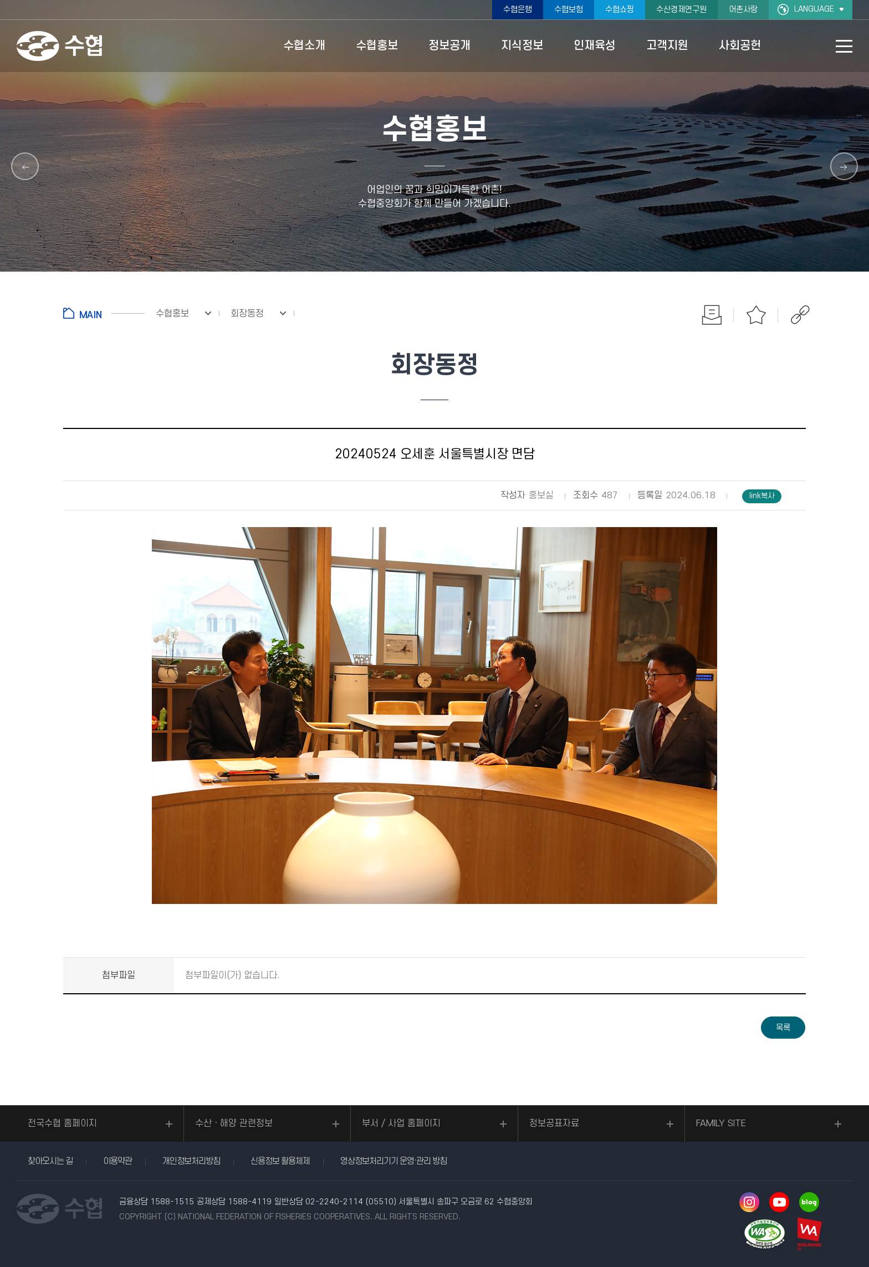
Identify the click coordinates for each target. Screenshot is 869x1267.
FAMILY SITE (721, 1123)
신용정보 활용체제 (280, 1161)
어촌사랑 (743, 9)
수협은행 (517, 9)
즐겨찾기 (756, 314)
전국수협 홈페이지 (62, 1123)
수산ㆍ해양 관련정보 (234, 1123)
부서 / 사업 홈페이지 (401, 1123)
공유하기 (800, 314)
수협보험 (568, 9)
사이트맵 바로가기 (844, 46)
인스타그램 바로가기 (749, 1202)
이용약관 (117, 1161)
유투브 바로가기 (779, 1202)
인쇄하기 (711, 314)
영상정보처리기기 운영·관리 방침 (393, 1161)
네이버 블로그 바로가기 (809, 1202)
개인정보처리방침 (191, 1161)
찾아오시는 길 (50, 1161)
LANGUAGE (814, 9)
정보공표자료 (554, 1123)
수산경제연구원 (681, 9)
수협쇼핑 (619, 9)
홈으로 (104, 313)
